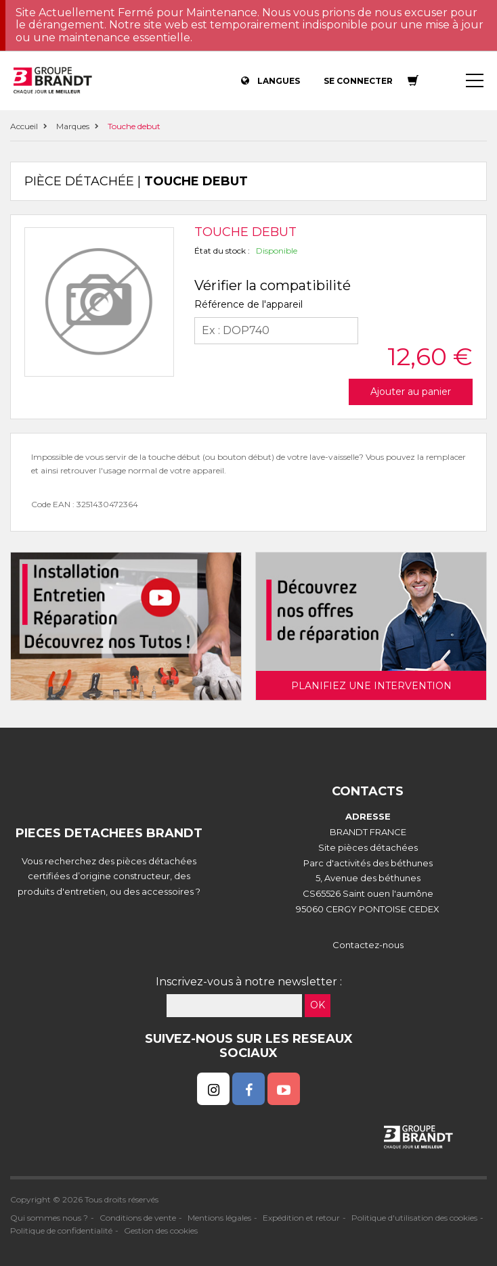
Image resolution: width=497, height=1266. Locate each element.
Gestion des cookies (161, 1230)
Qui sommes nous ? (49, 1218)
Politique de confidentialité (61, 1230)
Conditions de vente (138, 1218)
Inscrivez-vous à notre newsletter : (249, 981)
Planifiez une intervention (371, 686)
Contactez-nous (368, 944)
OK (317, 1005)
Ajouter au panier (410, 391)
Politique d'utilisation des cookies (414, 1218)
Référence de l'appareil (248, 304)
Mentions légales (219, 1218)
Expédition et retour (301, 1218)
